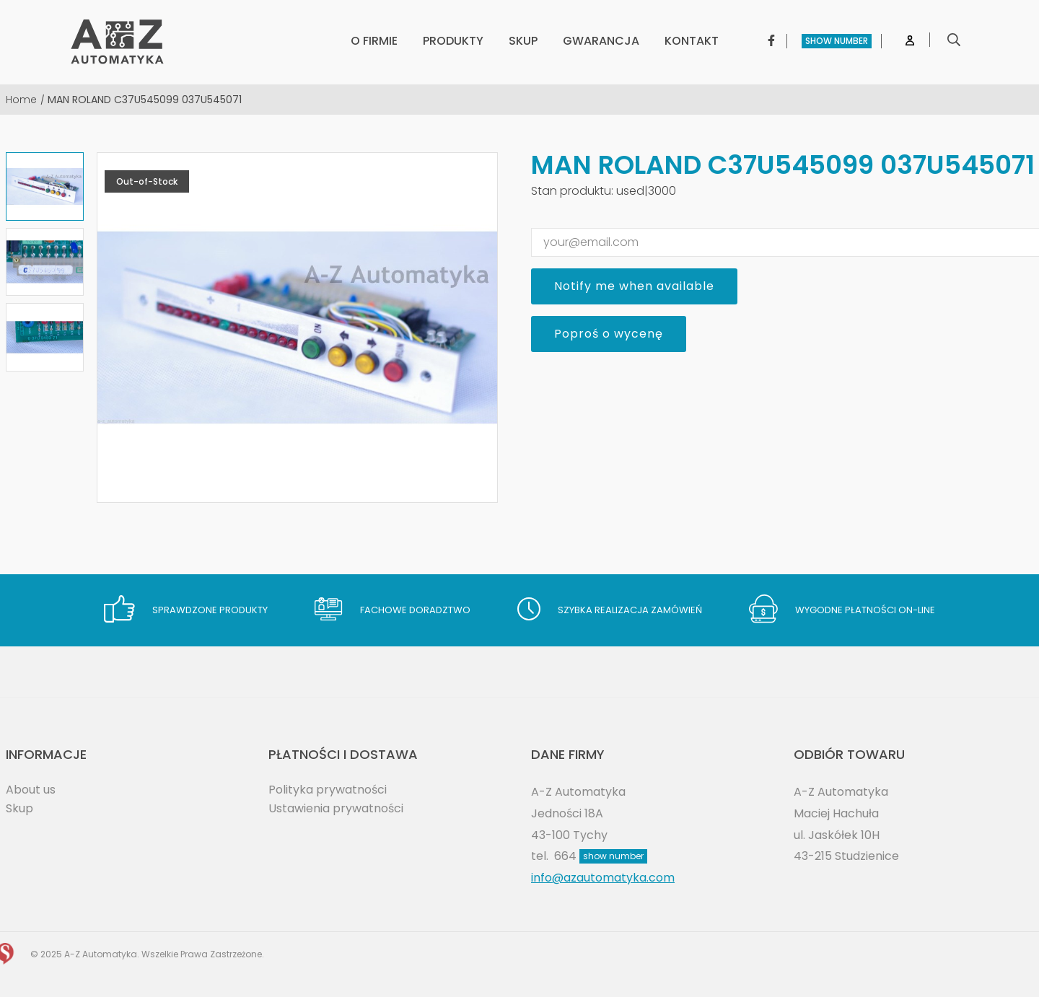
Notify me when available (634, 286)
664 (600, 856)
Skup (19, 808)
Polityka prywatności (327, 789)
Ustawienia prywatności (335, 808)
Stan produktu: (572, 191)
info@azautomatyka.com (603, 877)
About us (31, 789)
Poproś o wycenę (608, 333)
